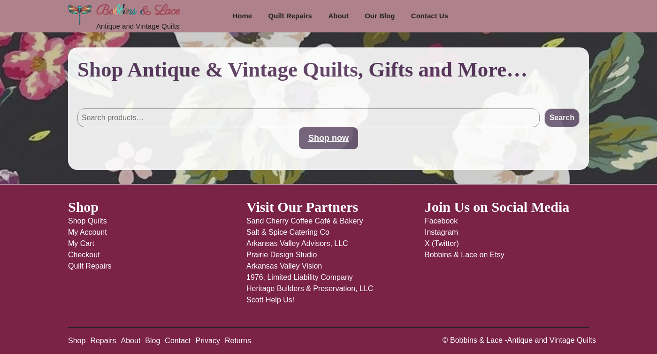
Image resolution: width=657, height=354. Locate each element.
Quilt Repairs (290, 16)
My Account (87, 232)
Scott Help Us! (270, 300)
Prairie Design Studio (281, 255)
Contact (178, 341)
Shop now (328, 138)
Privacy (208, 341)
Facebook (441, 221)
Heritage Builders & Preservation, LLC (309, 288)
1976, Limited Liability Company (299, 277)
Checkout (84, 255)
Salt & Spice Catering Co (287, 232)
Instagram (441, 232)
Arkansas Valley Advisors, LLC (297, 243)
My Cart (81, 243)
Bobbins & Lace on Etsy (464, 255)
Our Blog (380, 16)
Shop (76, 341)
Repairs (103, 341)
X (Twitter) (442, 243)
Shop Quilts (87, 221)
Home (242, 16)
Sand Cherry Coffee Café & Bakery (304, 221)
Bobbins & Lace (138, 11)
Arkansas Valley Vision (284, 266)
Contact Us (429, 16)
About (338, 16)
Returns (238, 341)
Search (89, 99)
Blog (152, 341)
